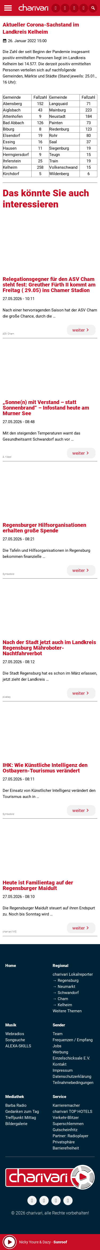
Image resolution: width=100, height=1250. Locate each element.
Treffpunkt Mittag (20, 1117)
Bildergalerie (16, 1123)
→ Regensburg (65, 980)
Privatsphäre (64, 1142)
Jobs (57, 1046)
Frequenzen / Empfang (73, 1040)
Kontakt (59, 1064)
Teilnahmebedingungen (73, 1082)
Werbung (60, 1052)
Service (59, 1096)
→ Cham (60, 998)
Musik (10, 1025)
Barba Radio (16, 1105)
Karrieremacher (66, 1105)
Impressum (63, 1070)
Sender (59, 1025)
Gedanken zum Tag (22, 1111)
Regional (60, 965)
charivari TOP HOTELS (72, 1111)
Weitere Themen (67, 1011)
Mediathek (14, 1096)
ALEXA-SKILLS (18, 1046)
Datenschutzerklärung (72, 1076)
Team (57, 1033)
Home (10, 965)
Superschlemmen (68, 1123)
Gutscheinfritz (65, 1129)
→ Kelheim (62, 1004)
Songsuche (15, 1040)
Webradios (14, 1033)
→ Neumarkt (64, 986)
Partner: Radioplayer (70, 1136)
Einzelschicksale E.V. (71, 1058)
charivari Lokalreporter (73, 974)
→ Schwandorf (66, 992)
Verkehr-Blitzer (66, 1117)
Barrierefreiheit (66, 1148)
